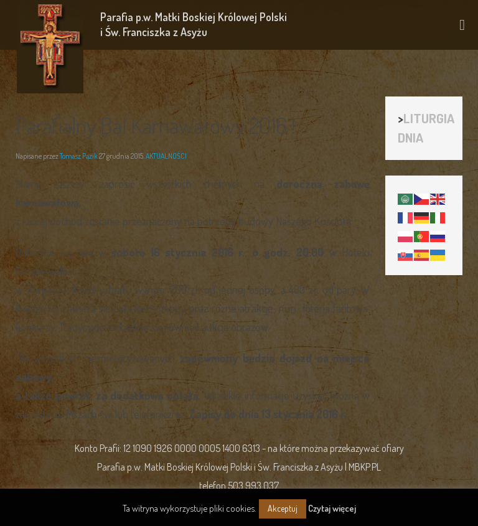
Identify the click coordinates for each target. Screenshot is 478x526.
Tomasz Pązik (79, 156)
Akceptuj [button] (283, 508)
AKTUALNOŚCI (166, 156)
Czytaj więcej (332, 508)
